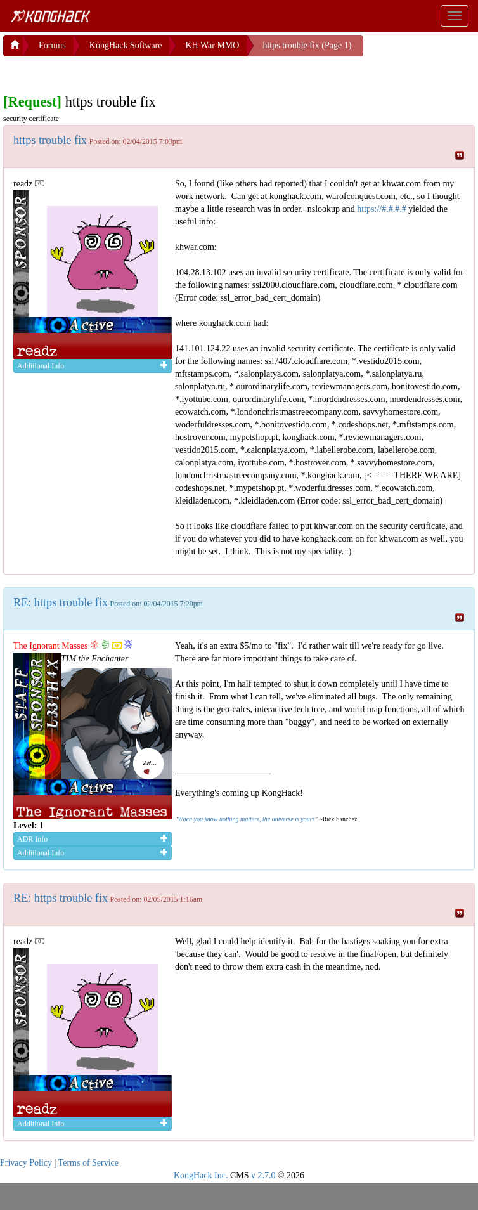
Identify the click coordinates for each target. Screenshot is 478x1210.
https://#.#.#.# (381, 209)
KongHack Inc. (201, 1175)
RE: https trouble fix (60, 602)
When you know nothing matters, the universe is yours (246, 819)
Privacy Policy (26, 1163)
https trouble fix (50, 140)
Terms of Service (88, 1163)
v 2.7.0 (263, 1175)
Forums (52, 45)
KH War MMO (212, 45)
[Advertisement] (104, 72)
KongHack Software (125, 45)
